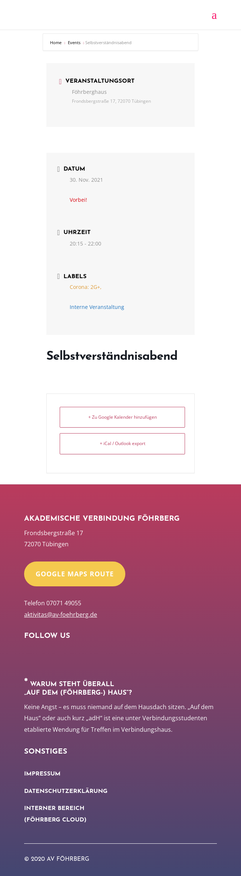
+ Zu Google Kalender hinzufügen (122, 417)
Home (56, 42)
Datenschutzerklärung (66, 791)
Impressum (42, 774)
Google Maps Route (75, 573)
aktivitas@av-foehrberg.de (60, 614)
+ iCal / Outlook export (122, 443)
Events (74, 42)
